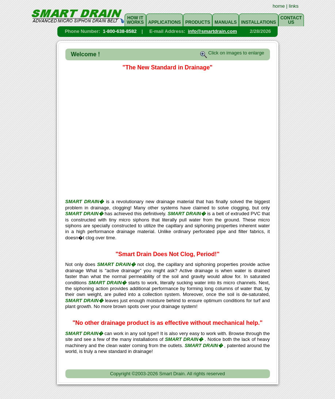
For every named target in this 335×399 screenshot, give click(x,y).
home (279, 6)
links (294, 6)
